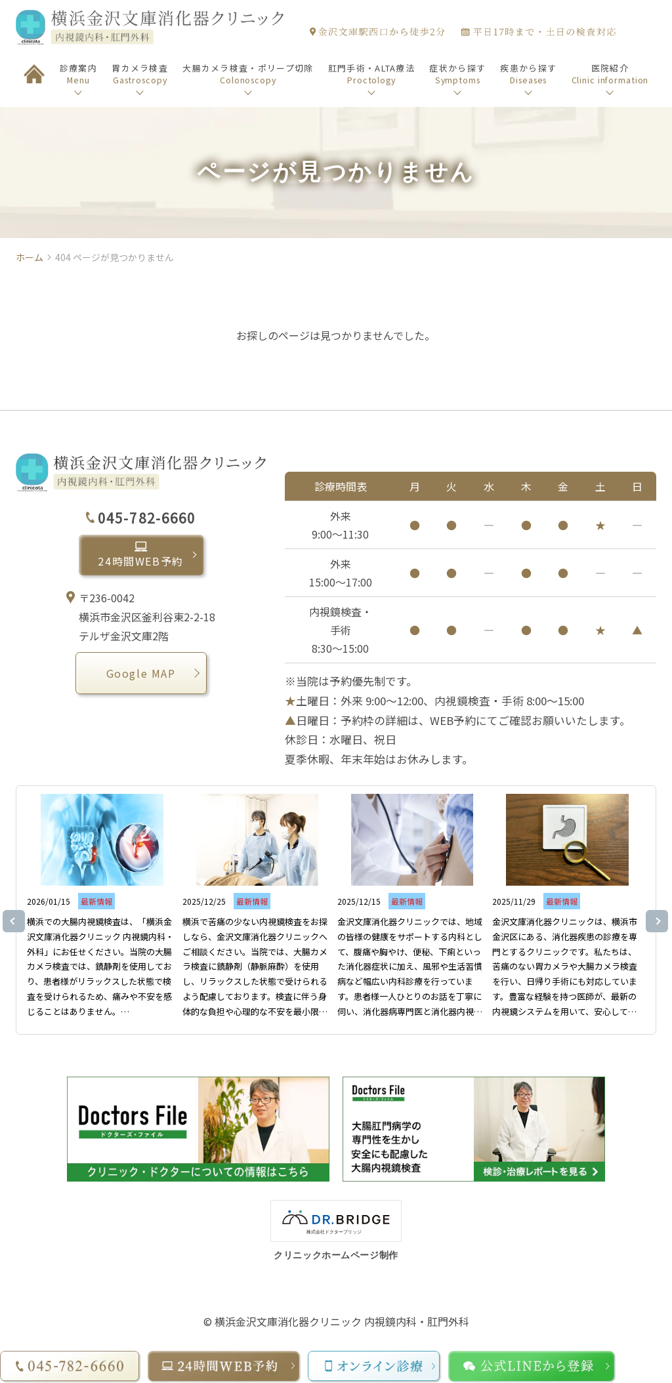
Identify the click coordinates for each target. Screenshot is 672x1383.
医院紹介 (610, 74)
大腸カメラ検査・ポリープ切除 (247, 74)
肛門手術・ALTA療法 (371, 74)
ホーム (29, 257)
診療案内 (78, 74)
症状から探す (457, 74)
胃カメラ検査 (140, 74)
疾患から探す (528, 74)
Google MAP (141, 674)
